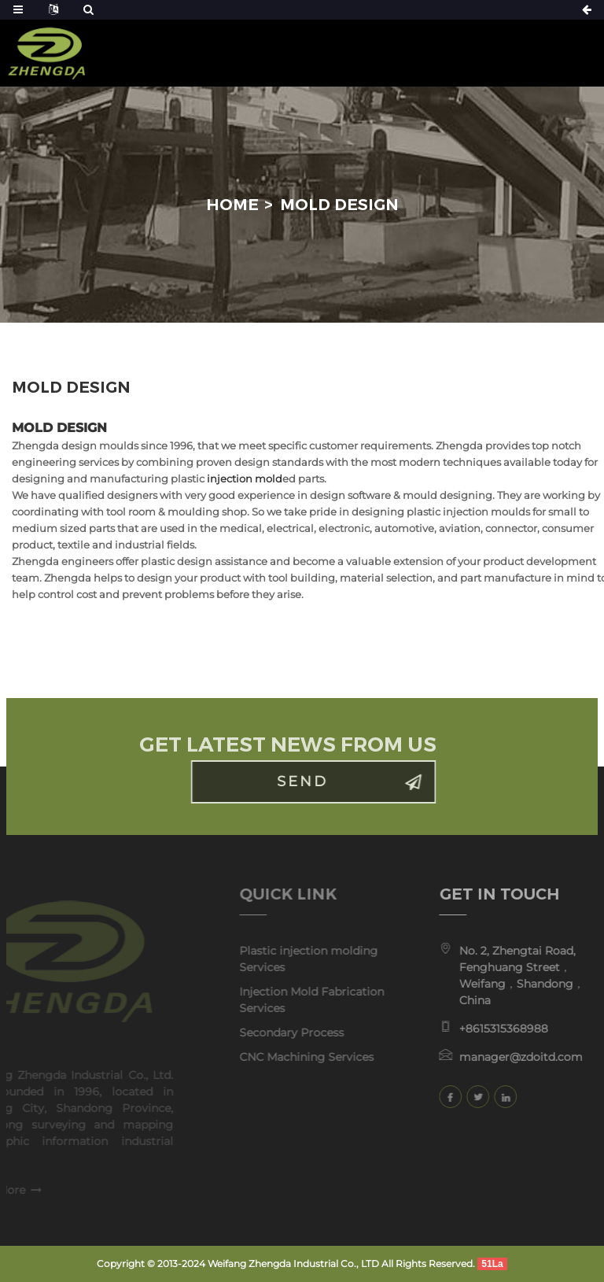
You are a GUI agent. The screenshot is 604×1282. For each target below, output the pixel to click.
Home (232, 204)
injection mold (244, 478)
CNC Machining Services (292, 1057)
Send (316, 781)
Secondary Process (277, 1032)
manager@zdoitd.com (509, 1057)
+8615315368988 (491, 1029)
